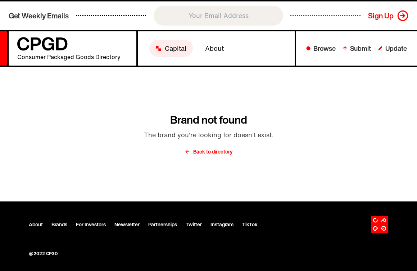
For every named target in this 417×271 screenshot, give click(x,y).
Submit (357, 48)
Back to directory (208, 151)
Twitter (194, 224)
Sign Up (381, 15)
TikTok (250, 224)
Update (392, 48)
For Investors (91, 224)
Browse (321, 48)
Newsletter (127, 224)
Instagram (222, 224)
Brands (59, 224)
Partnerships (162, 224)
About (36, 224)
